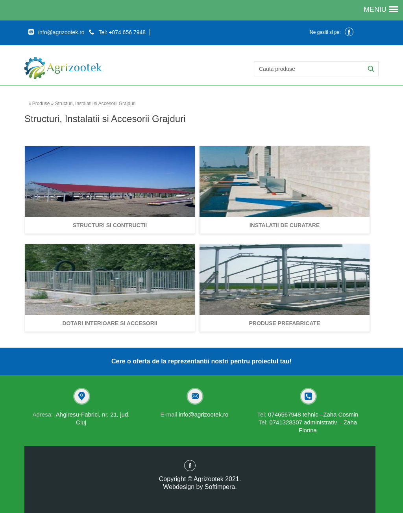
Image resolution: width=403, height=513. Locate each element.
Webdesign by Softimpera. (200, 486)
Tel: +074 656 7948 (117, 32)
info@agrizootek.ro (56, 32)
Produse (41, 103)
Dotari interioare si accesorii (109, 323)
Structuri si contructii (110, 225)
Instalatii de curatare (285, 225)
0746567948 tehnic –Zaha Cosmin (308, 414)
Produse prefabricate (284, 323)
